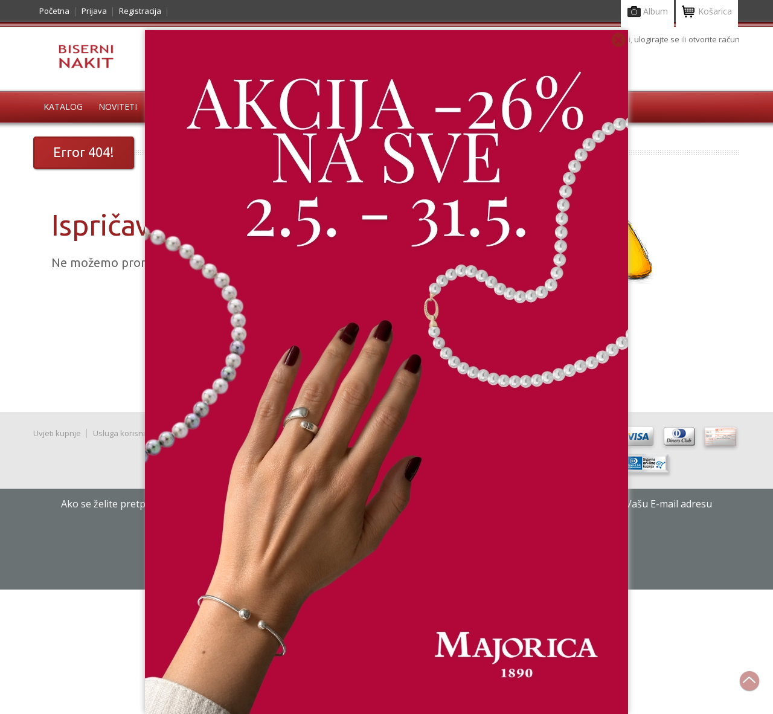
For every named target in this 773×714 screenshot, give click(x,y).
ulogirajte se (657, 39)
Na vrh (755, 687)
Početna (54, 10)
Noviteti (117, 106)
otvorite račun (714, 39)
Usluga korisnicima (127, 433)
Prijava (94, 10)
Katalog (63, 106)
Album (647, 12)
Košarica (707, 12)
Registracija (140, 10)
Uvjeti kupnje (57, 433)
